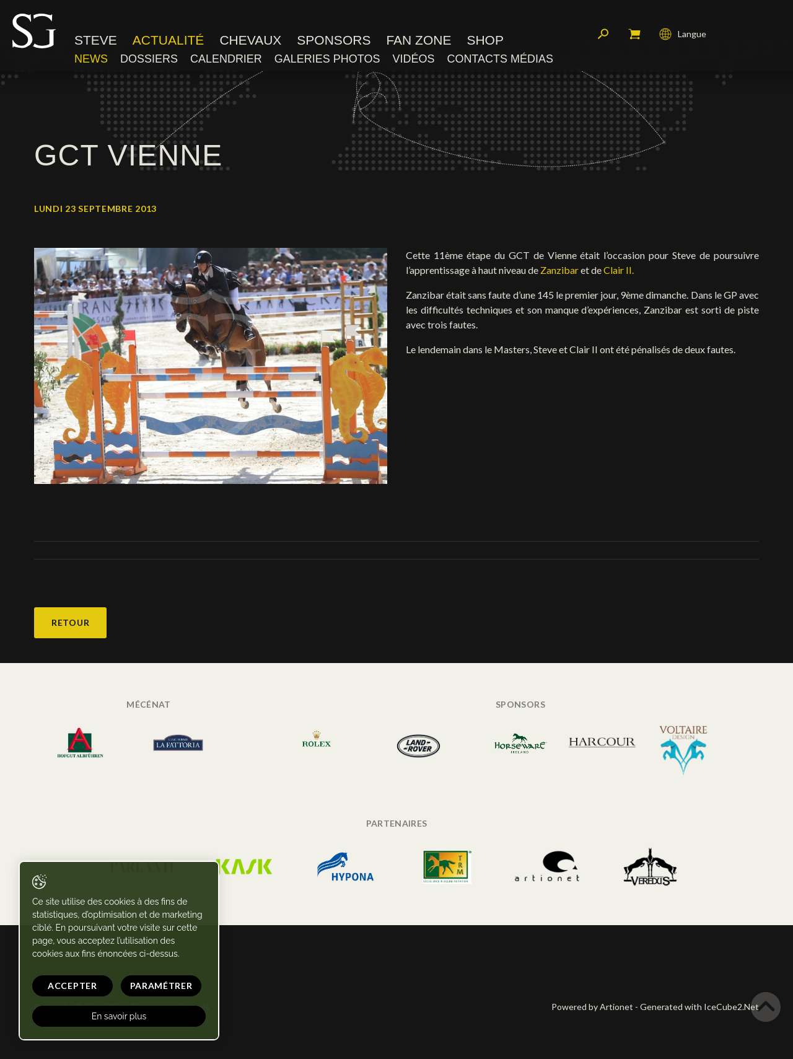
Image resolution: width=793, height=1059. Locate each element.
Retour (70, 622)
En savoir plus (119, 1016)
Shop (485, 39)
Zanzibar (559, 270)
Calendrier (226, 59)
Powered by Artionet (592, 1006)
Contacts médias (500, 59)
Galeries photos (327, 59)
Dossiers (149, 59)
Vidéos (413, 59)
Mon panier (634, 34)
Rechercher (603, 34)
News (91, 59)
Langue (682, 34)
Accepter (72, 985)
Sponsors (333, 39)
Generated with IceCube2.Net (699, 1006)
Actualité (168, 39)
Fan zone (418, 39)
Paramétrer (161, 985)
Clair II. (618, 270)
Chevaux (250, 39)
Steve (95, 39)
